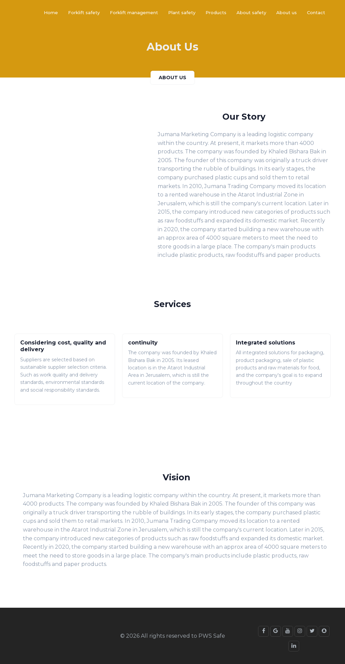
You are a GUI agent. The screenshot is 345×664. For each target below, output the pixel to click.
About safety (251, 12)
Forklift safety (84, 12)
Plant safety (181, 12)
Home (51, 12)
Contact (316, 12)
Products (216, 12)
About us (286, 12)
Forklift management (134, 12)
